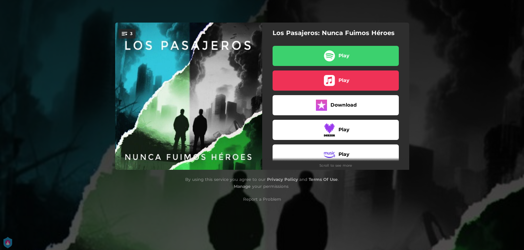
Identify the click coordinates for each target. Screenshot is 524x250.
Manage (242, 186)
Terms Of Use (323, 179)
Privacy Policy (282, 179)
